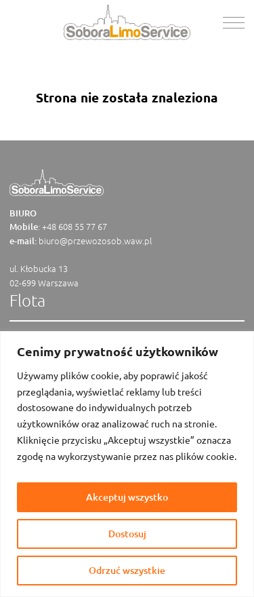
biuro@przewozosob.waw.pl (95, 240)
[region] (127, 464)
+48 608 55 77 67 (74, 226)
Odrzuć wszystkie (127, 570)
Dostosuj (127, 533)
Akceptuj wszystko (127, 496)
